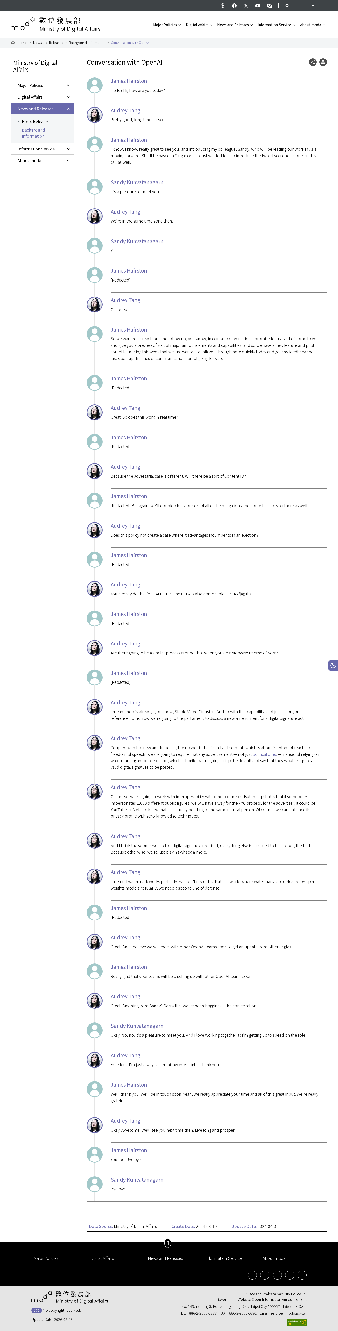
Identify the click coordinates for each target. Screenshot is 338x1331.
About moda (310, 24)
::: (14, 2)
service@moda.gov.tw (288, 1313)
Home (22, 42)
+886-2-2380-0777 (202, 1313)
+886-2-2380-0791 (242, 1313)
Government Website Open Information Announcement (261, 1299)
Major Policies (165, 24)
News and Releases (233, 24)
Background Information (87, 42)
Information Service (274, 24)
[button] (333, 665)
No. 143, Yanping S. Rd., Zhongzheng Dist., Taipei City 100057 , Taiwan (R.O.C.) (244, 1306)
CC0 (36, 1310)
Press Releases (35, 121)
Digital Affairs (197, 24)
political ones (265, 754)
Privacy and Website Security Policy (272, 1294)
